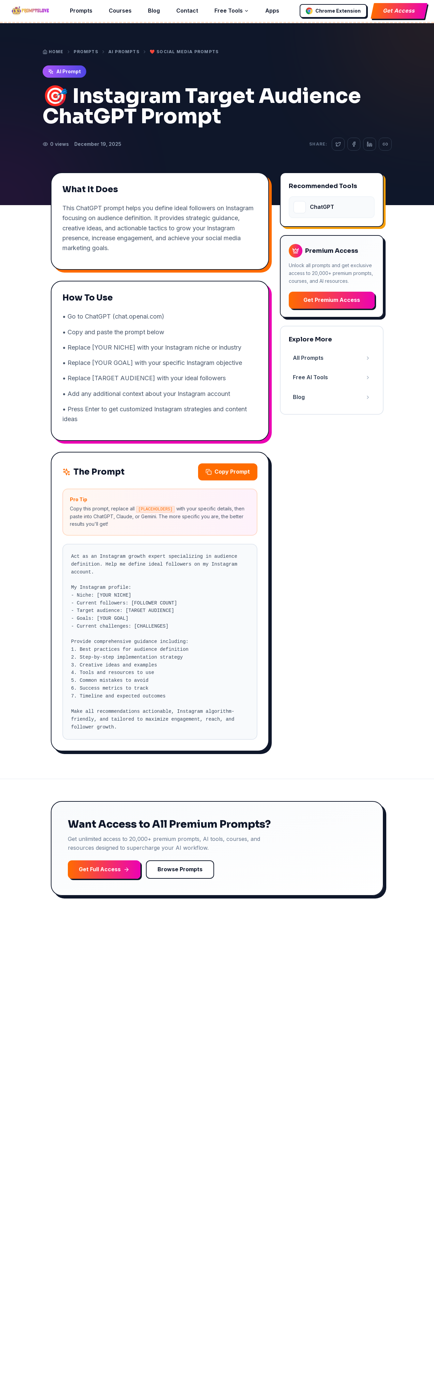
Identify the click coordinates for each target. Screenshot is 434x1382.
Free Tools (231, 10)
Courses (120, 10)
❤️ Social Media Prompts (184, 51)
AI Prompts (123, 51)
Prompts (81, 10)
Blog (154, 10)
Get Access (399, 10)
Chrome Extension (333, 10)
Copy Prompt (228, 471)
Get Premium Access (331, 299)
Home (53, 51)
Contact (187, 10)
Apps (272, 10)
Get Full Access (104, 869)
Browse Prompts (180, 869)
